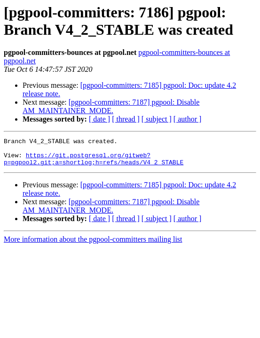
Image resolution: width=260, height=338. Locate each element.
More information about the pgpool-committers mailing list (93, 245)
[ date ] (99, 119)
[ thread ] (126, 119)
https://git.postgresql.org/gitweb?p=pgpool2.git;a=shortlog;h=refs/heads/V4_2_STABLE (93, 163)
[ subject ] (157, 119)
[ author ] (187, 119)
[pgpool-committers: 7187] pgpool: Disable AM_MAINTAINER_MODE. (111, 106)
